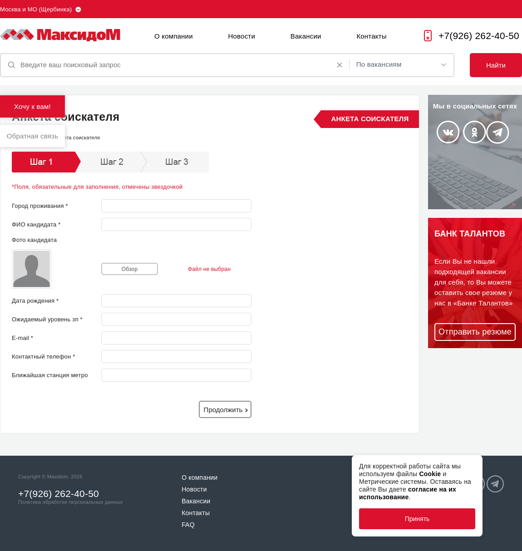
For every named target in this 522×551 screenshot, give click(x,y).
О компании (173, 36)
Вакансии (306, 36)
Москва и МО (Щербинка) (36, 9)
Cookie (430, 473)
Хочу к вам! (32, 106)
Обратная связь (32, 136)
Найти (496, 65)
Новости (241, 36)
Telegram (497, 132)
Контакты (371, 36)
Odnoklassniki (474, 132)
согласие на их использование (407, 493)
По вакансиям (379, 64)
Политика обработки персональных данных (70, 502)
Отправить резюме (475, 331)
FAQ (188, 524)
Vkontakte (447, 132)
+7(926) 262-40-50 (478, 35)
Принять (417, 518)
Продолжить (223, 409)
